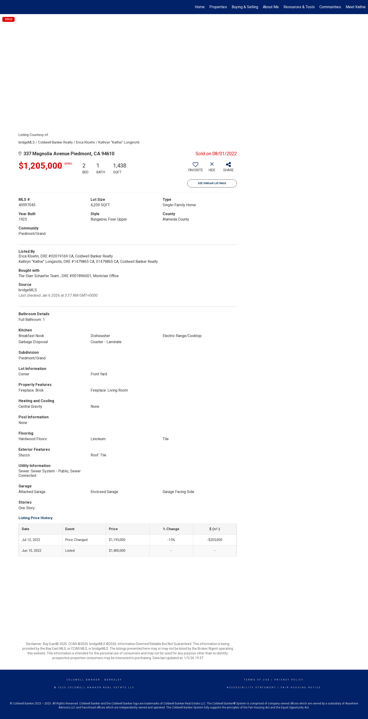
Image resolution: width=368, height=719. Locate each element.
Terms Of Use (257, 680)
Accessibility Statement (251, 687)
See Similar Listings (212, 183)
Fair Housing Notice (301, 687)
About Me (271, 7)
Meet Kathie (356, 7)
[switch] (195, 169)
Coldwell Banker (83, 680)
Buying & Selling (245, 7)
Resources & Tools (299, 7)
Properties (218, 7)
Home (200, 7)
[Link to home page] (6, 7)
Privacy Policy (289, 680)
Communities (330, 7)
